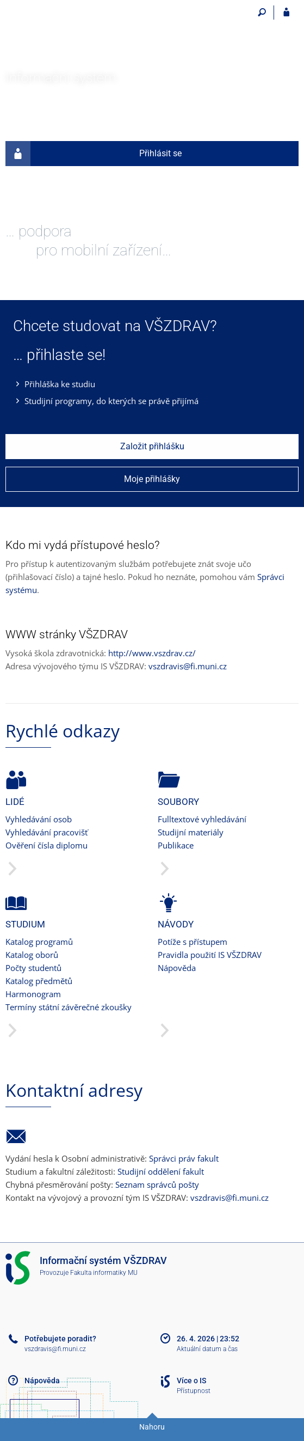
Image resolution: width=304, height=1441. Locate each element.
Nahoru (152, 1426)
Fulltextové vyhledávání (202, 819)
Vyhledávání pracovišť (46, 832)
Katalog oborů (31, 954)
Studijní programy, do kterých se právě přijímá (111, 400)
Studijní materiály (191, 832)
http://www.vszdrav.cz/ (152, 653)
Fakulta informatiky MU (104, 1273)
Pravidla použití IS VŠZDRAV (210, 954)
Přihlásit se (93, 153)
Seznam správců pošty (157, 1184)
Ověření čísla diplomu (46, 845)
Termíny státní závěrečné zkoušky (68, 1007)
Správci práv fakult (184, 1158)
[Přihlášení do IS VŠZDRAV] (286, 12)
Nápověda (177, 967)
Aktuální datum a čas (207, 1349)
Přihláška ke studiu (59, 383)
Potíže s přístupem (192, 941)
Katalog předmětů (38, 980)
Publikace (176, 845)
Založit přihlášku (152, 446)
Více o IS (191, 1380)
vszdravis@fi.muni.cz (187, 666)
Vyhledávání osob (38, 819)
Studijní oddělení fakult (160, 1171)
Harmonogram (33, 993)
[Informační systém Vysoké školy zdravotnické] (66, 35)
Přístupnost (193, 1391)
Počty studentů (33, 967)
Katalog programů (39, 941)
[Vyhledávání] (262, 12)
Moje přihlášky (152, 479)
